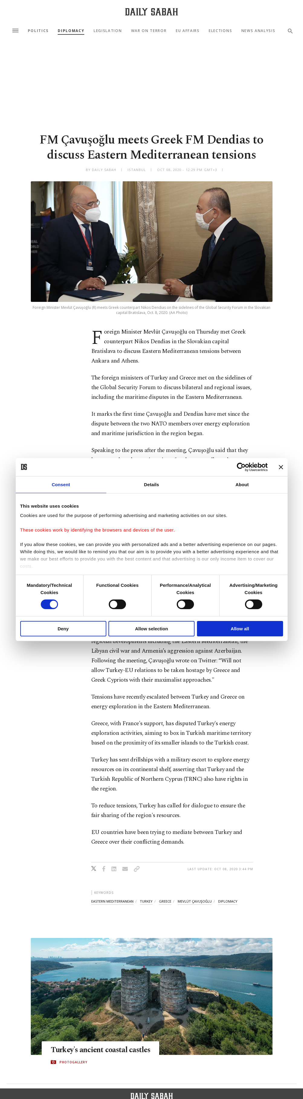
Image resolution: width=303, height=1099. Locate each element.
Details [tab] (151, 484)
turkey (146, 901)
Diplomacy (71, 31)
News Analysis (258, 31)
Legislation (108, 31)
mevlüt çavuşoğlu (195, 901)
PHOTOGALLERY (73, 1062)
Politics (38, 31)
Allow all (240, 628)
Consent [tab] (61, 484)
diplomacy (227, 901)
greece (165, 901)
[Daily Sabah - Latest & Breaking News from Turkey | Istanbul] (151, 11)
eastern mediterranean (112, 901)
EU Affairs (188, 31)
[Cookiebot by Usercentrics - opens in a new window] (241, 466)
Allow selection (151, 628)
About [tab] (242, 484)
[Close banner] (281, 467)
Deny (63, 628)
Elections (220, 31)
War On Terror (149, 31)
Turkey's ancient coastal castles (102, 1050)
